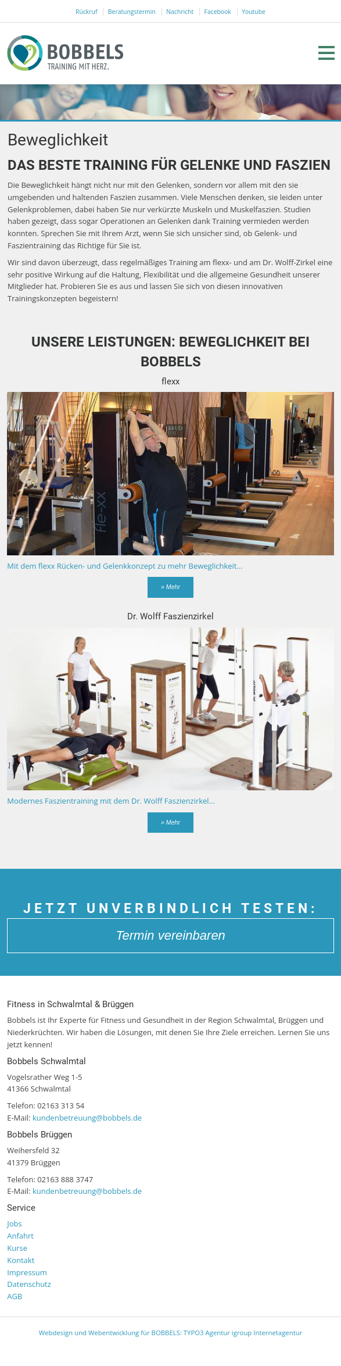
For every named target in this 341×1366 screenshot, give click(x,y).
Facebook (217, 12)
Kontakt (20, 1260)
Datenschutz (29, 1284)
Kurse (17, 1248)
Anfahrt (20, 1236)
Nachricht (179, 12)
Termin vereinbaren (170, 935)
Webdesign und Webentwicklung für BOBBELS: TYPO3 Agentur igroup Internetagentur (171, 1332)
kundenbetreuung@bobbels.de (87, 1117)
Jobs (14, 1223)
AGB (14, 1296)
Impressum (27, 1272)
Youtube (253, 12)
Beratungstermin (132, 12)
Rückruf (86, 12)
